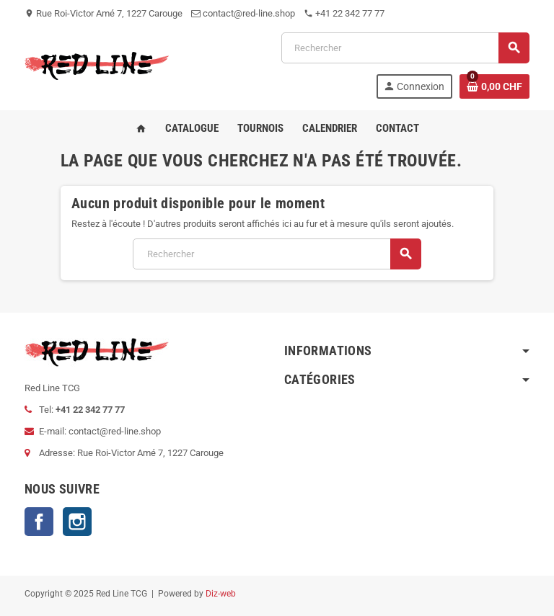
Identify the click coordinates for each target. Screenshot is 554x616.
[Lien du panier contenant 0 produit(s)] (494, 86)
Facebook (39, 521)
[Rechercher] (405, 47)
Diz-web (221, 594)
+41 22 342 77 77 (344, 13)
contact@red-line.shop (243, 13)
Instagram (77, 521)
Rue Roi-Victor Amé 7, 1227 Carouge (104, 13)
